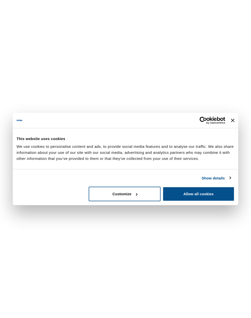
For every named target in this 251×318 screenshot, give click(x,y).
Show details (213, 178)
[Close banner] (232, 120)
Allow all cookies (198, 194)
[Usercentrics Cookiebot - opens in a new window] (203, 120)
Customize (125, 194)
